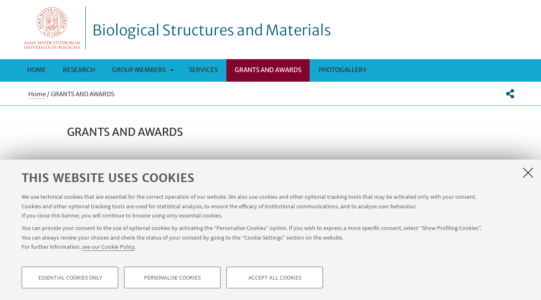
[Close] (528, 172)
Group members (139, 70)
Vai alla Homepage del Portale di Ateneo (52, 27)
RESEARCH (79, 70)
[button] (510, 93)
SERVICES (203, 70)
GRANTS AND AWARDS (268, 70)
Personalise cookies (172, 277)
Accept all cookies (274, 277)
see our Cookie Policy (108, 246)
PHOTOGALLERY (342, 70)
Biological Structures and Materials (211, 30)
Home (36, 70)
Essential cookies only (70, 277)
